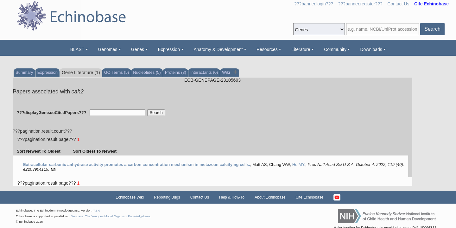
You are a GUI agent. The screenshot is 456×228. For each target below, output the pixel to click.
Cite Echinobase (309, 197)
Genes (137, 49)
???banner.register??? (360, 3)
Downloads (371, 49)
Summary (24, 72)
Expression (169, 49)
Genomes (107, 49)
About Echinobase (270, 197)
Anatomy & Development (218, 49)
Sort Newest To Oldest (38, 151)
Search (432, 29)
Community (335, 49)
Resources (267, 49)
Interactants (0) (204, 72)
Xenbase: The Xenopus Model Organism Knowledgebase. (111, 216)
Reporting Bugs (167, 197)
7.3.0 (96, 210)
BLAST (77, 49)
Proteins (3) (175, 72)
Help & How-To (231, 197)
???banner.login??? (313, 3)
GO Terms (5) (116, 72)
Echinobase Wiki (130, 197)
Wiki (226, 72)
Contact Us (398, 3)
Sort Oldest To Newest (95, 151)
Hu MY (298, 164)
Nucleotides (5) (147, 72)
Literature (300, 49)
